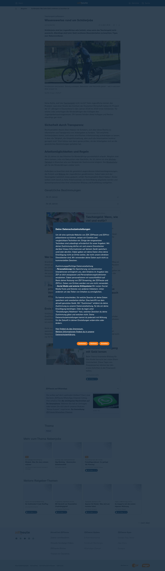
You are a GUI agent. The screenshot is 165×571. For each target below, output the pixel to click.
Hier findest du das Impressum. (69, 329)
